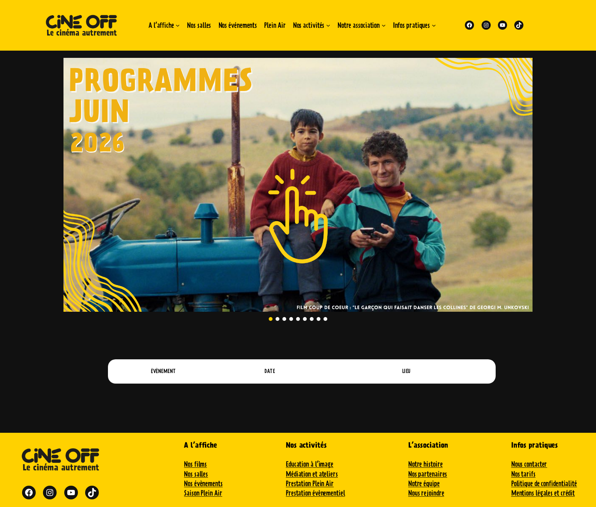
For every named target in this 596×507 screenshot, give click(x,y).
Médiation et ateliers (312, 474)
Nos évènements (203, 483)
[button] (298, 185)
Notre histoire (425, 464)
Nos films (195, 464)
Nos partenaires (427, 474)
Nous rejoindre (426, 493)
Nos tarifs (523, 474)
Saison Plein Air (203, 493)
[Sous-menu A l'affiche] (178, 25)
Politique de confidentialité (544, 483)
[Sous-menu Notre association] (384, 25)
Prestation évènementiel (315, 493)
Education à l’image (309, 464)
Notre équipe (424, 483)
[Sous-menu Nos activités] (328, 25)
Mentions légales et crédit (543, 493)
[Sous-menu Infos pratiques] (434, 25)
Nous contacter (529, 464)
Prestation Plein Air (310, 483)
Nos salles (196, 474)
